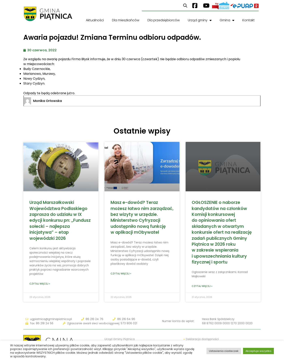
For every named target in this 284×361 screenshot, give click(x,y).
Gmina (227, 20)
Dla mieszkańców (125, 20)
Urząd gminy (200, 20)
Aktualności (95, 20)
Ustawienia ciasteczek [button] (224, 351)
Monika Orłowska (47, 101)
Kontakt (248, 20)
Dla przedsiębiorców (163, 20)
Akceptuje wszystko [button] (258, 351)
